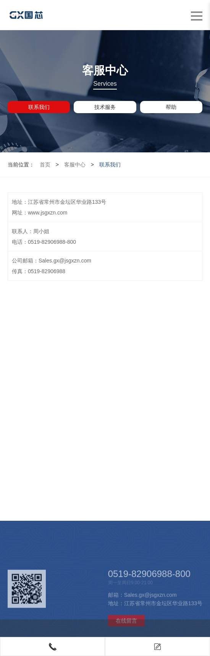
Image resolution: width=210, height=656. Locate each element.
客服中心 (75, 165)
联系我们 (39, 107)
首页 (45, 165)
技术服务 (105, 107)
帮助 (171, 107)
